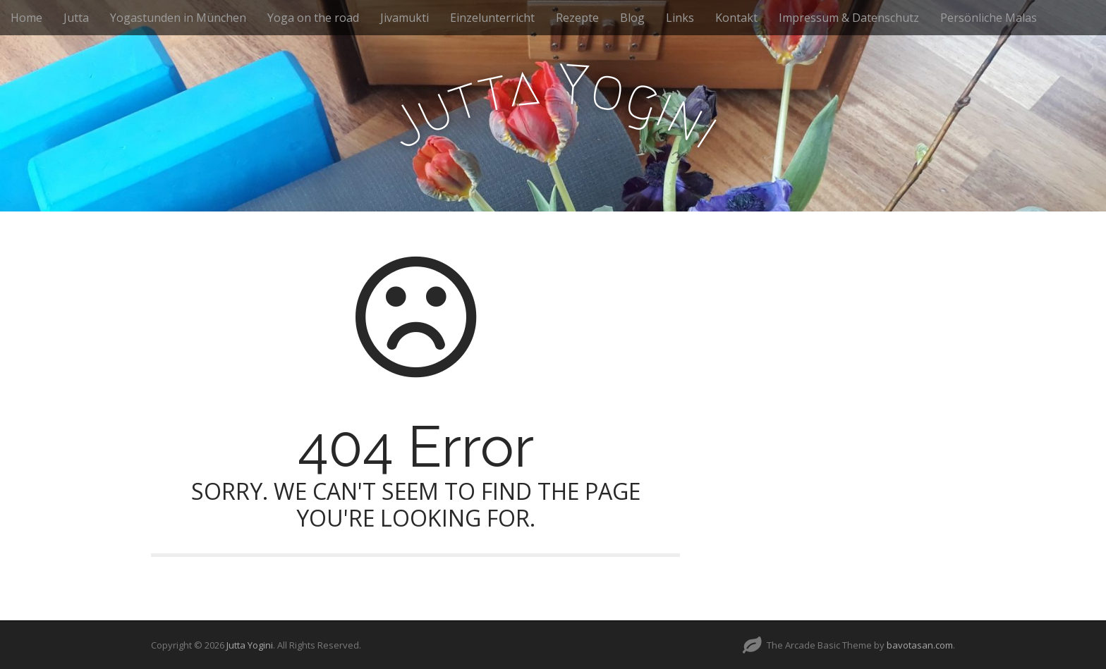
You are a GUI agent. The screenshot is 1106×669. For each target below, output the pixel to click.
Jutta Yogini (249, 645)
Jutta (76, 17)
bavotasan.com (920, 645)
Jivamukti (404, 17)
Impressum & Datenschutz (849, 17)
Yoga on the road (313, 17)
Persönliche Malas (988, 17)
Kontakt (736, 17)
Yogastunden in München (178, 17)
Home (26, 17)
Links (680, 17)
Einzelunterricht (492, 17)
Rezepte (577, 17)
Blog (632, 17)
